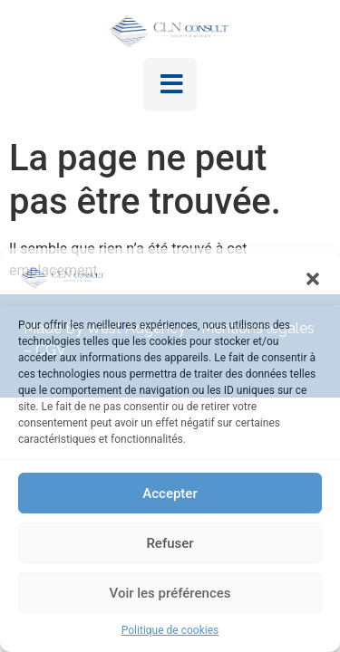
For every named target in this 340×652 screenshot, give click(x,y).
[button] (313, 279)
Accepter (169, 493)
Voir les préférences (170, 593)
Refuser (169, 543)
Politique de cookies (170, 630)
